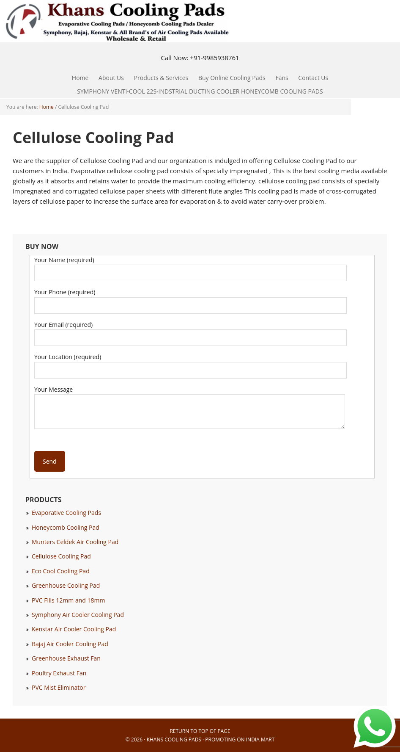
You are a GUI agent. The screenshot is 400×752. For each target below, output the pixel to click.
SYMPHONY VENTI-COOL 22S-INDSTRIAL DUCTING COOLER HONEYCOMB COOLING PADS (200, 91)
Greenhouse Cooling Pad (66, 585)
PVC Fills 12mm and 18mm (68, 600)
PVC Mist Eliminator (59, 687)
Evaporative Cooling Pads (66, 513)
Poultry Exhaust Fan (59, 673)
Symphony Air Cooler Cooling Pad (78, 615)
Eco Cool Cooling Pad (61, 571)
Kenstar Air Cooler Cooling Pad (74, 629)
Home (80, 78)
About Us (111, 78)
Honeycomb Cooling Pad (65, 527)
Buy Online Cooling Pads (232, 78)
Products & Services (159, 78)
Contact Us (313, 78)
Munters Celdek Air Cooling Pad (75, 542)
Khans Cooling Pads (174, 739)
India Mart (260, 739)
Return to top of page (200, 731)
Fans (279, 78)
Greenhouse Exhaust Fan (66, 658)
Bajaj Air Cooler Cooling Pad (70, 644)
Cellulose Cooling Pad (61, 556)
